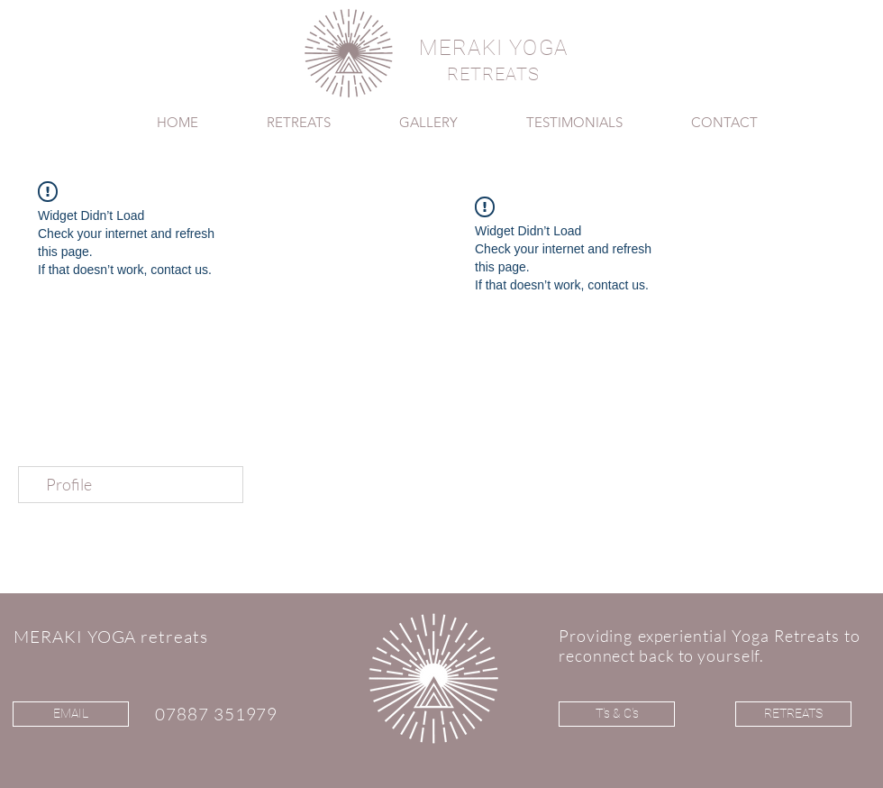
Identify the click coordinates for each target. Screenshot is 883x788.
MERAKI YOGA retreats (111, 636)
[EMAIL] (71, 714)
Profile (69, 484)
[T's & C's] (617, 714)
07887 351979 (216, 714)
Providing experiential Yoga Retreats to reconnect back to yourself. (709, 645)
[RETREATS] (793, 714)
